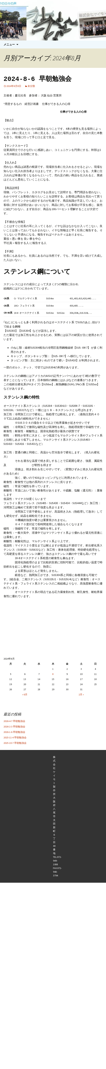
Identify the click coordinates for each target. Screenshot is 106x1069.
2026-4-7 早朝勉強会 (14, 721)
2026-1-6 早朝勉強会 (14, 732)
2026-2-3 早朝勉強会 (14, 726)
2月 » (81, 694)
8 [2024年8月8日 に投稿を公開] (53, 674)
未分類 (31, 86)
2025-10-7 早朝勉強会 (15, 743)
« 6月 (24, 694)
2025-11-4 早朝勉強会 (15, 737)
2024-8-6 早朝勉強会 (38, 79)
